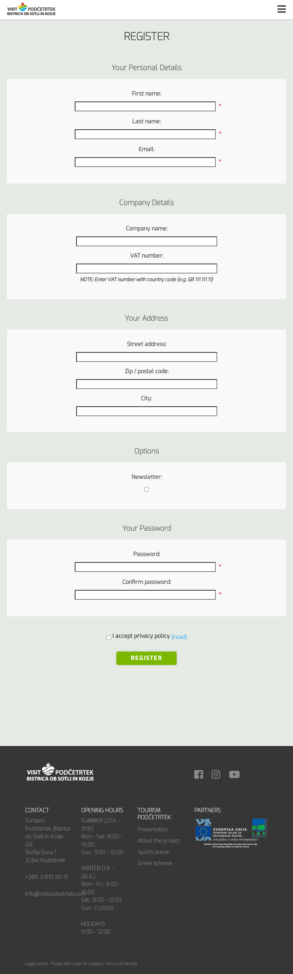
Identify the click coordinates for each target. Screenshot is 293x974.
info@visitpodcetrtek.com (55, 894)
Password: (146, 554)
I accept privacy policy (141, 636)
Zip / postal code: (147, 371)
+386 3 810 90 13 (46, 877)
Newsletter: (147, 477)
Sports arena (153, 852)
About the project (158, 840)
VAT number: (146, 255)
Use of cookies (88, 964)
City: (146, 398)
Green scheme (155, 863)
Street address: (146, 344)
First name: (146, 93)
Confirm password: (146, 582)
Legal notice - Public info (48, 964)
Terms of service (121, 964)
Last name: (146, 121)
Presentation (153, 829)
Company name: (146, 228)
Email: (146, 149)
